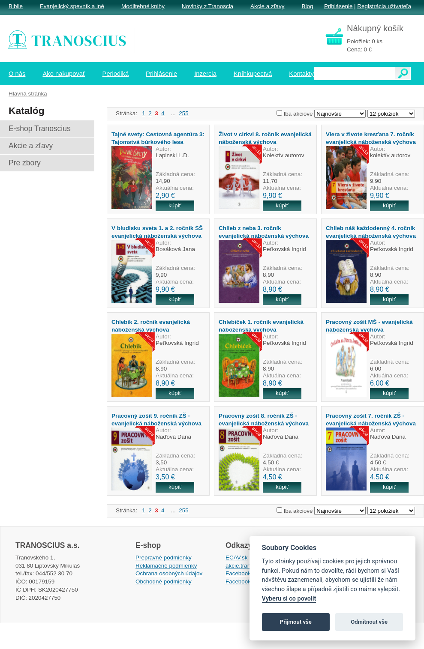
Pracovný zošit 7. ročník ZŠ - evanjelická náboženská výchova (371, 419)
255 (183, 113)
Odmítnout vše (369, 622)
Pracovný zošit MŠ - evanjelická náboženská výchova (369, 325)
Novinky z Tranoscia (207, 6)
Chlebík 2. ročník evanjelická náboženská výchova (150, 325)
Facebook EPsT (246, 581)
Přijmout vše (296, 622)
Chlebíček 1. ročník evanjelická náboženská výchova (261, 325)
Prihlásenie (338, 6)
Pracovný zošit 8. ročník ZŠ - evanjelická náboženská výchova (264, 419)
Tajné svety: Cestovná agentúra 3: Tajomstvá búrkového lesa (157, 138)
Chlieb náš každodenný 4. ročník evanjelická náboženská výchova (371, 232)
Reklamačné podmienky (166, 565)
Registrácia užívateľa (384, 6)
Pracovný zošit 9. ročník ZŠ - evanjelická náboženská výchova (156, 419)
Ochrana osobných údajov (168, 573)
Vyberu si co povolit (289, 598)
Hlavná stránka (28, 93)
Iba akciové (298, 114)
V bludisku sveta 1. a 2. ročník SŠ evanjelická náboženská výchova (157, 232)
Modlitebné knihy (143, 6)
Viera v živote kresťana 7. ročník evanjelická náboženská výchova (371, 138)
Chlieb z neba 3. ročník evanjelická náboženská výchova (264, 232)
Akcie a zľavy (267, 6)
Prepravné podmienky (163, 557)
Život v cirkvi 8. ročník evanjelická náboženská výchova (265, 138)
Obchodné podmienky (163, 581)
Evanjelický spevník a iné (72, 6)
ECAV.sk (237, 557)
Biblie (16, 6)
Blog (307, 6)
